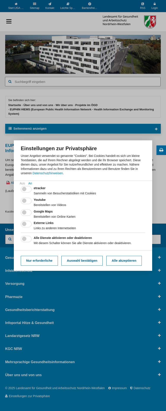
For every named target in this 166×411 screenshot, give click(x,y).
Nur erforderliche (39, 261)
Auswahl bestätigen (82, 261)
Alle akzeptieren (124, 261)
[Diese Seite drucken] (161, 150)
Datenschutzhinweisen (47, 173)
